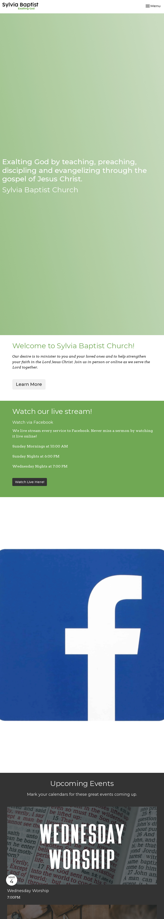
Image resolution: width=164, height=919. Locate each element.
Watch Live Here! (29, 482)
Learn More (29, 384)
